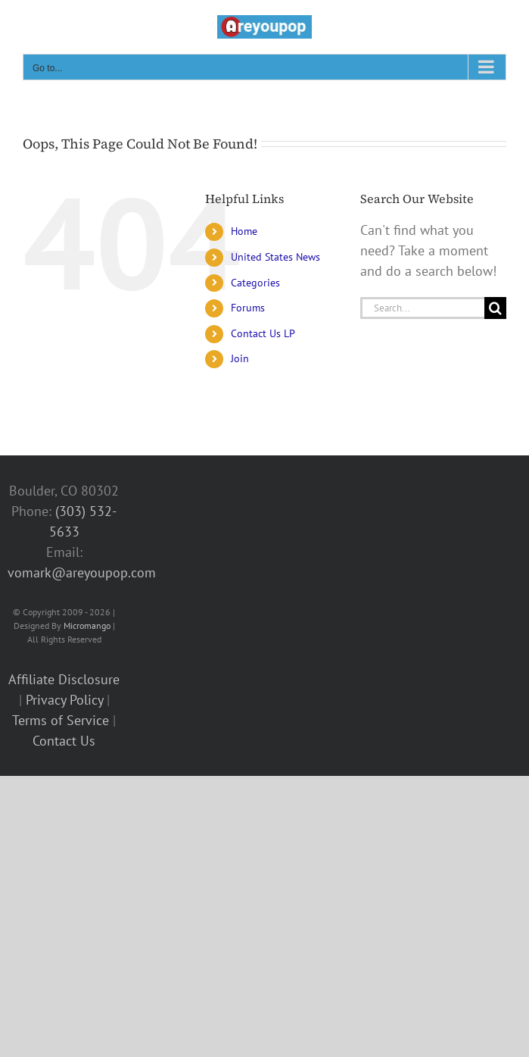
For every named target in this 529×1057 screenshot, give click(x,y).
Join (240, 358)
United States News (275, 257)
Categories (255, 282)
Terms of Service (60, 720)
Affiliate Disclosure (64, 679)
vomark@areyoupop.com (82, 572)
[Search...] (422, 308)
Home (244, 231)
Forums (248, 307)
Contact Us (64, 740)
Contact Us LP (263, 333)
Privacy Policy (64, 699)
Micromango (87, 625)
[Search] (495, 308)
